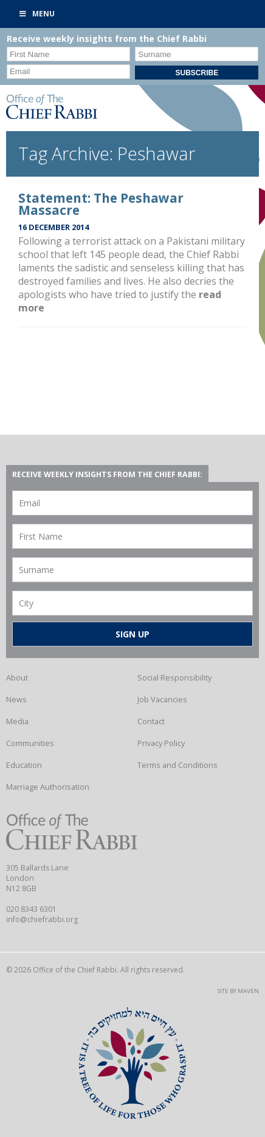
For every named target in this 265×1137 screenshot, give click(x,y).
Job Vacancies (162, 699)
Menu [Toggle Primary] (36, 13)
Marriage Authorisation (47, 786)
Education (24, 764)
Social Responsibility (174, 677)
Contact (151, 721)
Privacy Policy (161, 743)
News (16, 699)
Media (17, 721)
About (17, 677)
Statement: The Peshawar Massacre (101, 204)
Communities (30, 743)
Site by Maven (238, 991)
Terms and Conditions (177, 764)
